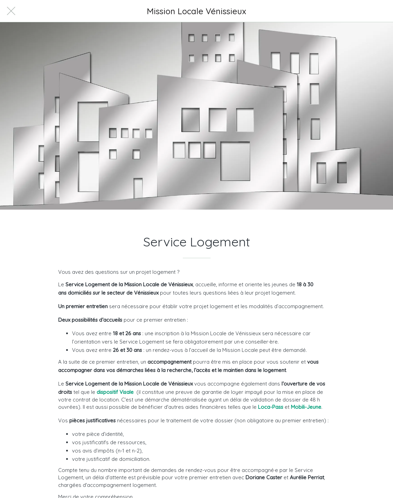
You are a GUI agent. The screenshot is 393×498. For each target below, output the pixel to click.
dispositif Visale (115, 392)
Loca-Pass (270, 407)
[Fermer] (11, 11)
